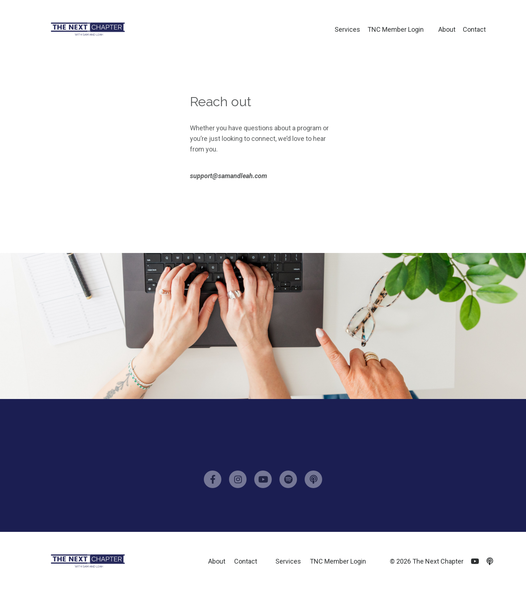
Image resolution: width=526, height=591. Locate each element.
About (447, 29)
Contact (474, 29)
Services (347, 29)
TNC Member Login (395, 29)
